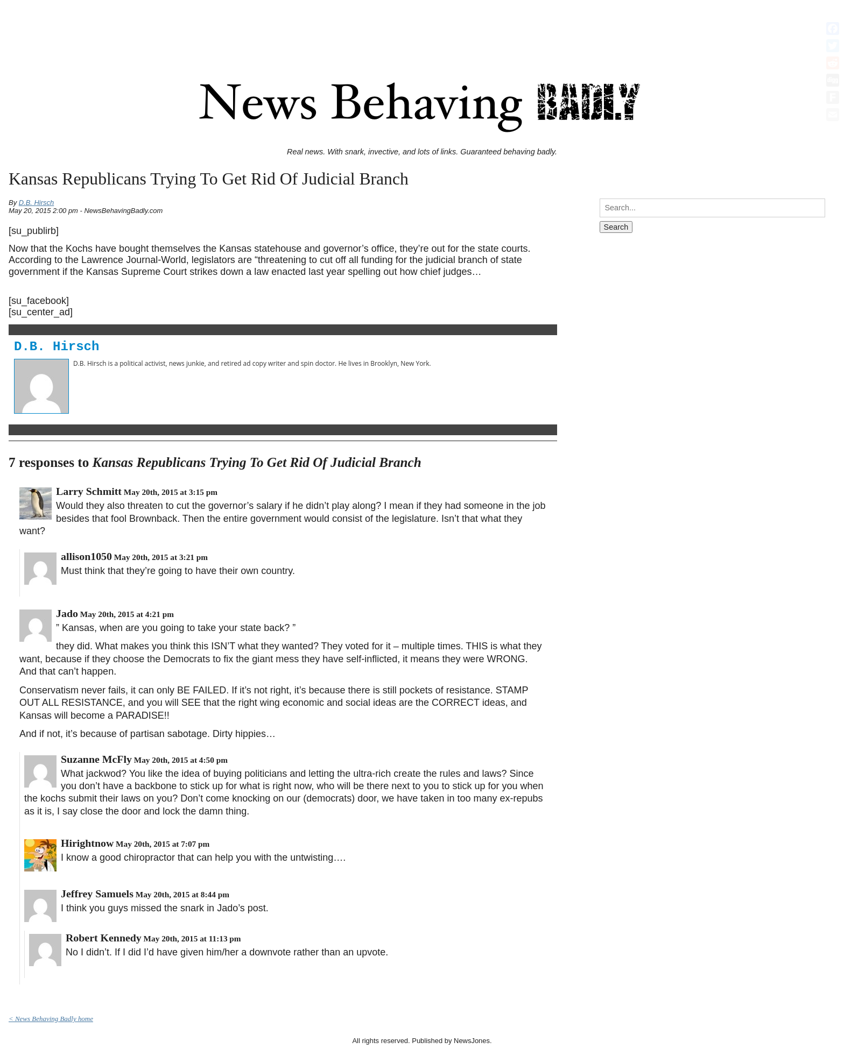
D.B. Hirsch (36, 203)
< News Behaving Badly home (51, 1019)
